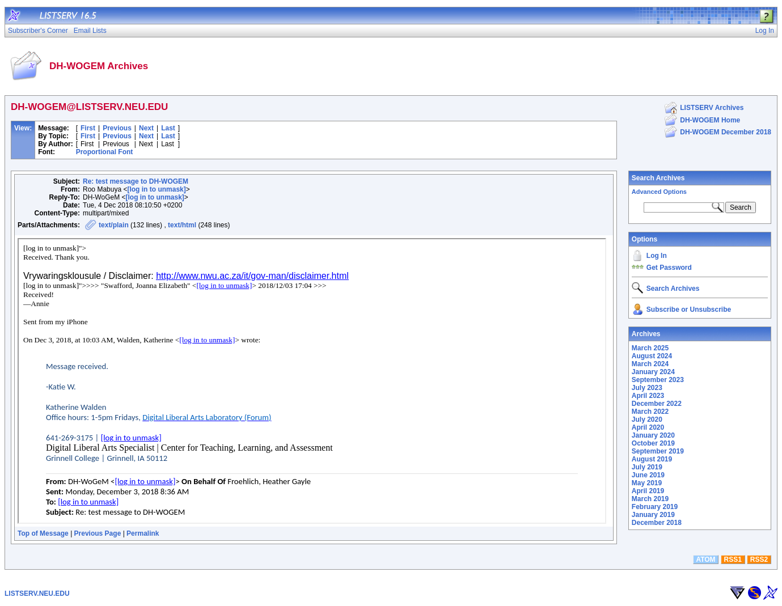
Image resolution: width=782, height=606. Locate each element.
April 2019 (648, 491)
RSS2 (759, 559)
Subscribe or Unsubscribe (688, 309)
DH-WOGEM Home (710, 120)
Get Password (669, 268)
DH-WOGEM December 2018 (725, 132)
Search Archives (658, 178)
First (88, 128)
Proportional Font (104, 152)
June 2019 (648, 475)
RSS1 (733, 559)
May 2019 (647, 483)
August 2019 (652, 459)
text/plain (114, 225)
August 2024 (652, 356)
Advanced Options (659, 191)
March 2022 (650, 412)
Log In (656, 256)
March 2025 (650, 348)
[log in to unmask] (156, 189)
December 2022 (657, 404)
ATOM (705, 559)
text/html (182, 225)
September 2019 (658, 451)
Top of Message (43, 533)
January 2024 (653, 372)
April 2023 (648, 396)
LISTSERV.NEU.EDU (37, 593)
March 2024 (650, 364)
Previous (117, 128)
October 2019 (653, 443)
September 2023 (658, 380)
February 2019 (655, 507)
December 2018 (657, 523)
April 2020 (648, 427)
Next (146, 128)
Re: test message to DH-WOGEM (135, 181)
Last (168, 128)
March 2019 (650, 499)
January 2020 (653, 435)
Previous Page (97, 533)
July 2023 (647, 388)
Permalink (142, 533)
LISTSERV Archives (711, 108)
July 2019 (647, 467)
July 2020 (647, 419)
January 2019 (653, 515)
